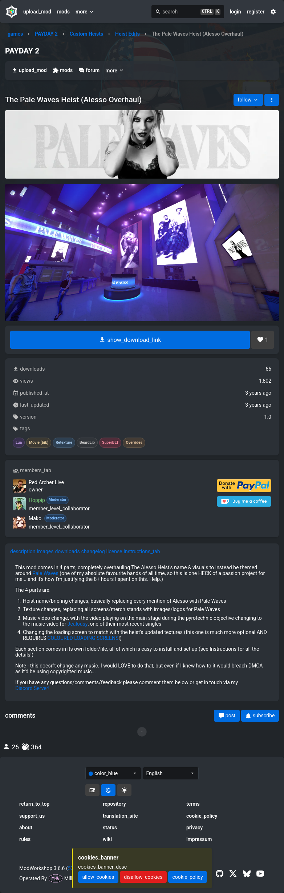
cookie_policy (201, 816)
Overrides (134, 442)
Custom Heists (87, 34)
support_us (32, 816)
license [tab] (114, 551)
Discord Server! (32, 688)
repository (114, 804)
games (15, 34)
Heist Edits (127, 34)
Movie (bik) (38, 442)
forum (89, 70)
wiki (107, 839)
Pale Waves (45, 573)
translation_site (120, 816)
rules (25, 839)
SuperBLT (110, 442)
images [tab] (45, 551)
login (235, 12)
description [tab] (23, 551)
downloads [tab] (67, 551)
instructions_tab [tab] (142, 551)
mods (63, 12)
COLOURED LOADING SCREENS (82, 638)
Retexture (64, 442)
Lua (19, 442)
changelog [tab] (93, 551)
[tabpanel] (142, 628)
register (256, 12)
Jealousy (78, 624)
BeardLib (87, 442)
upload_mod (37, 12)
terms (193, 804)
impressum (199, 839)
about (25, 827)
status (110, 827)
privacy (194, 827)
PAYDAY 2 (46, 34)
